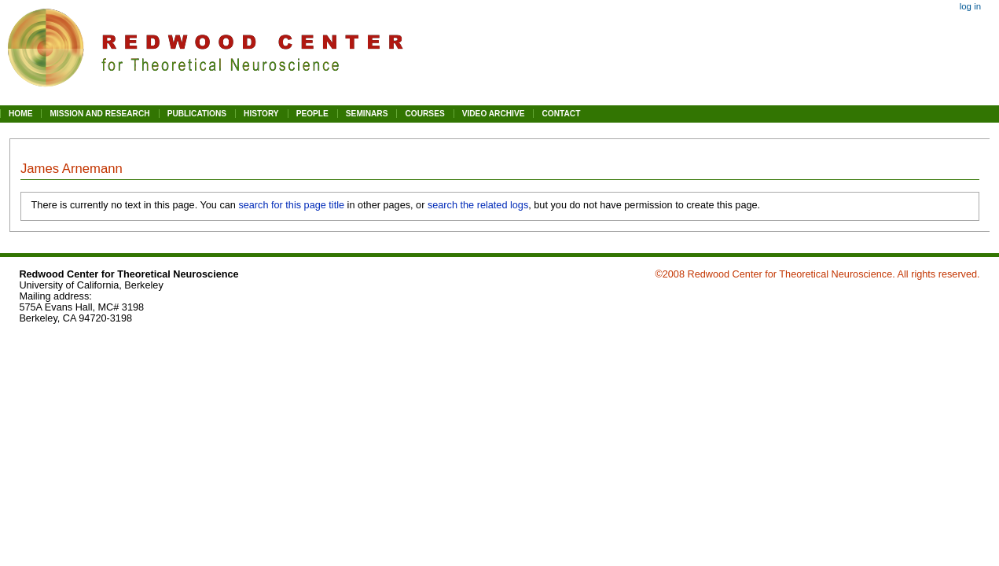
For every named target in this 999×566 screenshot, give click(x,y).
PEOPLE (312, 113)
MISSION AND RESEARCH (99, 113)
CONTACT (561, 113)
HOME (20, 113)
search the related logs (478, 205)
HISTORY (261, 113)
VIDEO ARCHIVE (493, 113)
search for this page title (291, 205)
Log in (970, 6)
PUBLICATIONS (196, 113)
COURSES (424, 113)
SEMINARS (367, 113)
